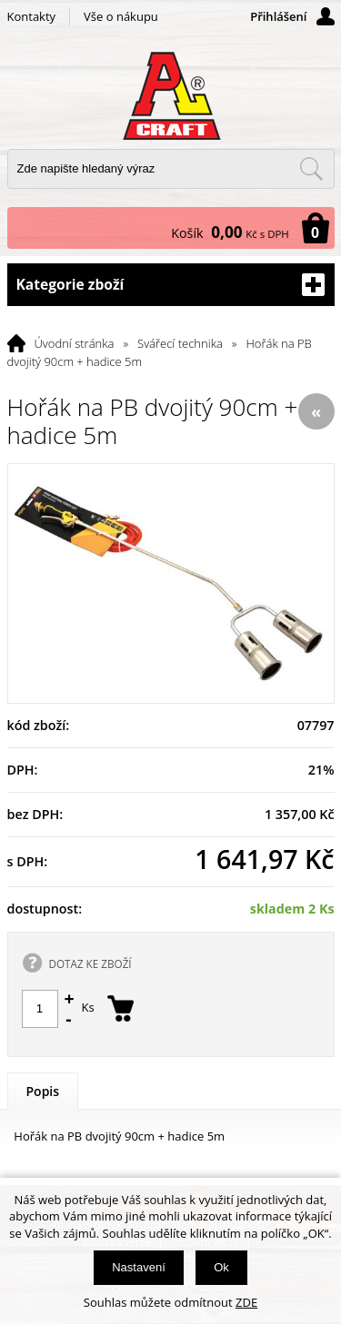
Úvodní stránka (75, 343)
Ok (221, 1267)
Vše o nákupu (121, 16)
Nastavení (138, 1267)
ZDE (246, 1302)
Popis (43, 1091)
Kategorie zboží (171, 284)
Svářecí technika (180, 343)
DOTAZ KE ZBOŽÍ (90, 963)
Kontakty (31, 16)
